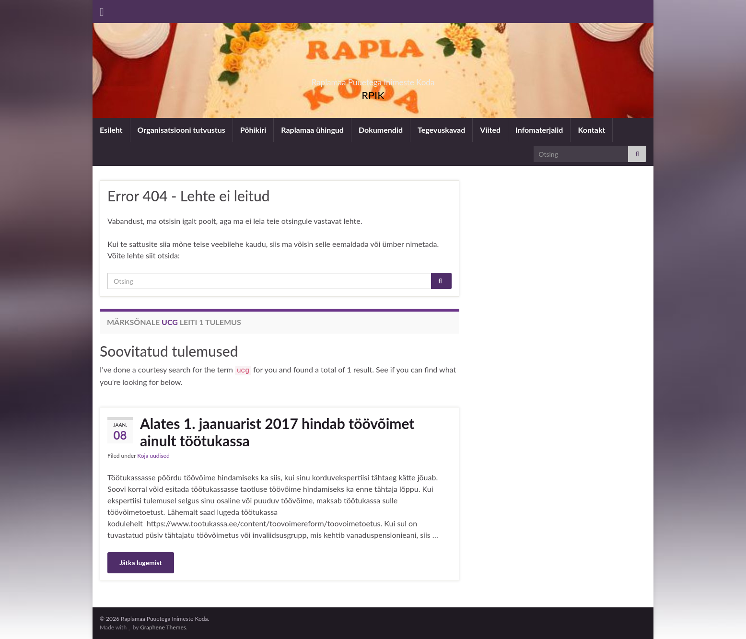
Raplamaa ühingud (312, 129)
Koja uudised (153, 455)
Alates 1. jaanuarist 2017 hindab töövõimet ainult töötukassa (277, 432)
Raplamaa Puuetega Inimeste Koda (373, 79)
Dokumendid (381, 129)
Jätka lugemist (140, 562)
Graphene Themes (163, 627)
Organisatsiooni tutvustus (181, 129)
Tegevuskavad (441, 129)
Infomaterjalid (539, 129)
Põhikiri (253, 129)
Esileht (111, 129)
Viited (490, 129)
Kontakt (591, 129)
